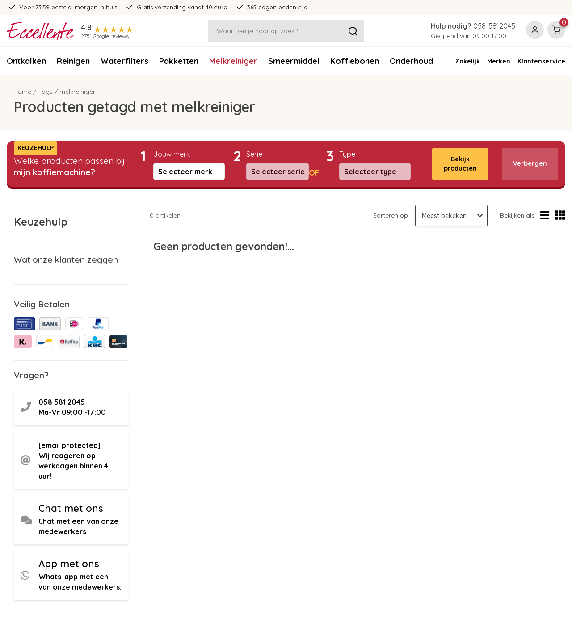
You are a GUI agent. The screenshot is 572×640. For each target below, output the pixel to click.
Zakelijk (467, 61)
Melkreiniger (233, 61)
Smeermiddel (294, 61)
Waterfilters (124, 61)
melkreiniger (77, 92)
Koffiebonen (354, 61)
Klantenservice (541, 61)
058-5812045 (494, 25)
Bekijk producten (460, 163)
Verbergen (530, 163)
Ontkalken (26, 61)
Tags (45, 92)
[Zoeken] (286, 31)
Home (22, 92)
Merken (498, 61)
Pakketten (178, 61)
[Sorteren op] (451, 215)
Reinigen (73, 61)
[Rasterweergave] (560, 215)
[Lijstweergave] (544, 215)
